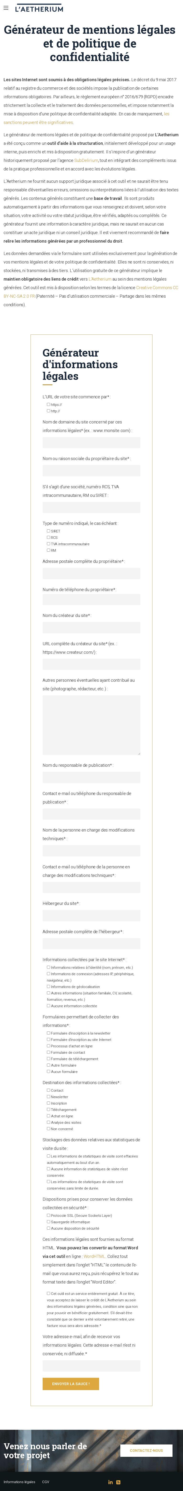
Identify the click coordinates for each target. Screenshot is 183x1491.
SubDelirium (86, 160)
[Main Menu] (6, 8)
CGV (45, 1482)
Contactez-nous (146, 1451)
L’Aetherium (100, 279)
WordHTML (95, 1256)
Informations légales (19, 1482)
